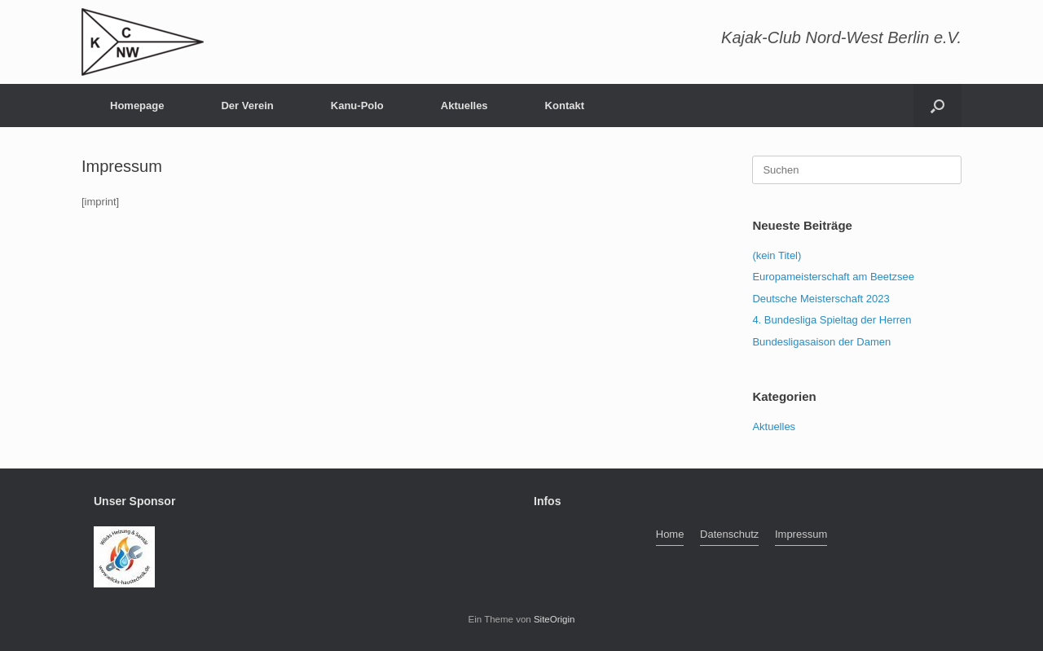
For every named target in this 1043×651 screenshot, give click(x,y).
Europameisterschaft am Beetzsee (833, 277)
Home (670, 534)
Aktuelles (464, 105)
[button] (937, 105)
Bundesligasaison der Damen (821, 342)
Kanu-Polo (357, 105)
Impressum (801, 534)
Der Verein (247, 105)
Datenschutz (729, 534)
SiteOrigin (554, 619)
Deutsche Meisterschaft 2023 (820, 299)
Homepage (137, 105)
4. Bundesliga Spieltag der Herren (831, 320)
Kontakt (564, 105)
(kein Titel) (776, 255)
